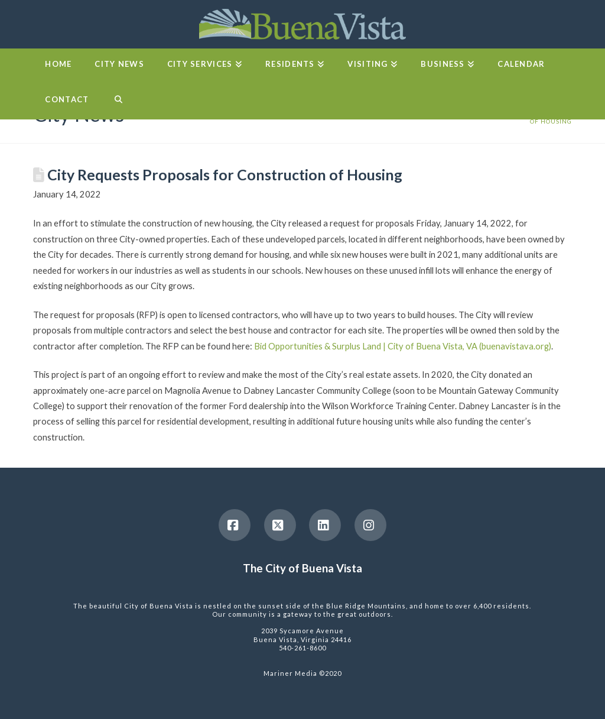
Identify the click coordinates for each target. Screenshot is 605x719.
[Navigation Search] (118, 101)
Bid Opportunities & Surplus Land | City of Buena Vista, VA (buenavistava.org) (402, 346)
